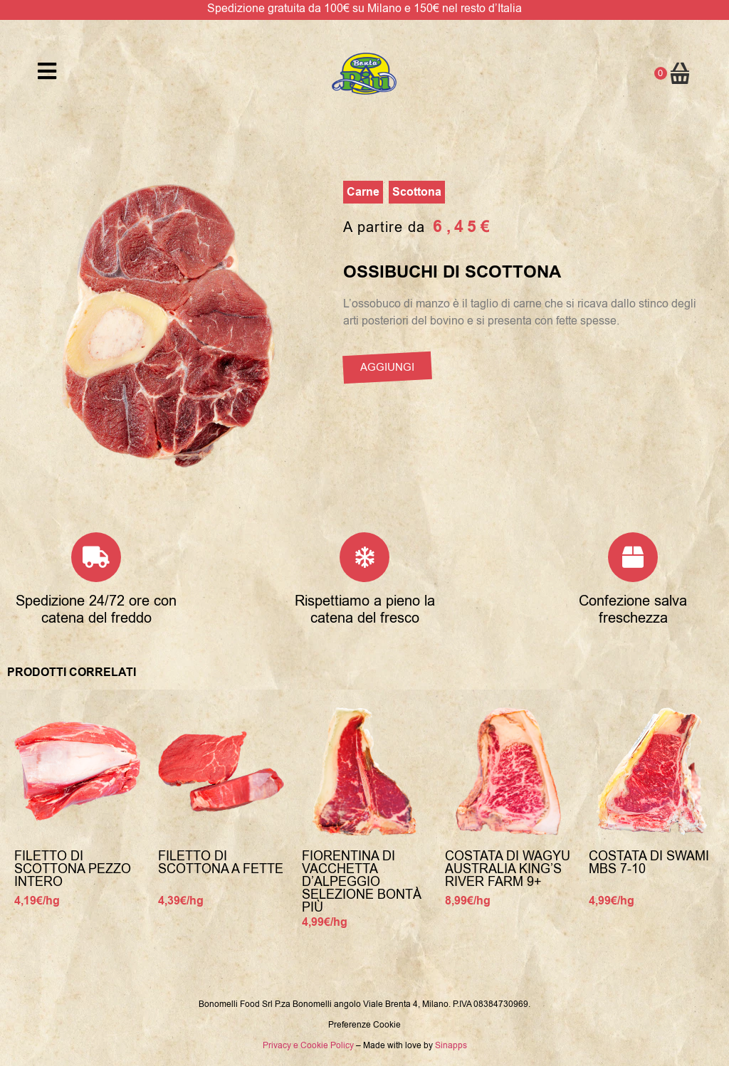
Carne (363, 192)
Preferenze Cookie (364, 1024)
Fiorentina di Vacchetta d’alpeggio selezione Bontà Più (361, 882)
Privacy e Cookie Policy (308, 1045)
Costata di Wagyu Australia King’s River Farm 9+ (507, 869)
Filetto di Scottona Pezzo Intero (72, 869)
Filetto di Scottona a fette (220, 862)
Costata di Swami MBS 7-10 (649, 862)
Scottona (416, 192)
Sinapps (451, 1045)
